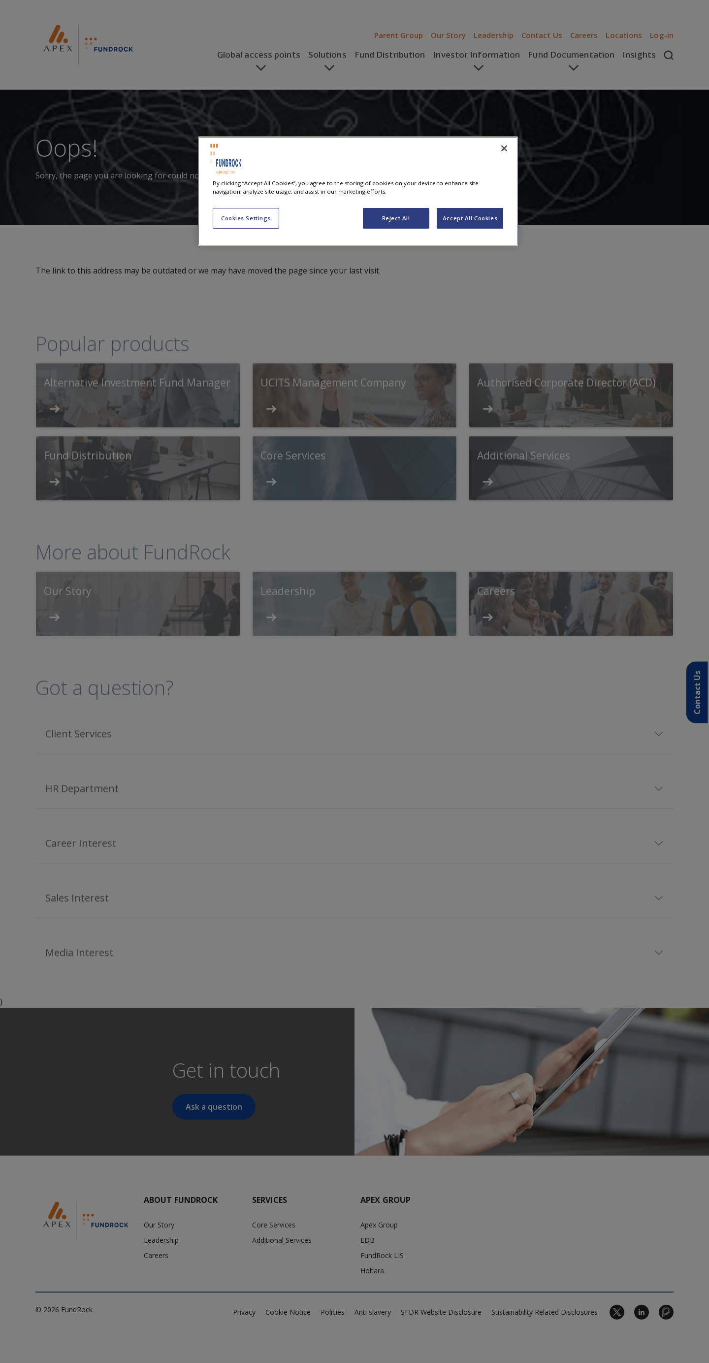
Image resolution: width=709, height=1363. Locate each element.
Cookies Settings (246, 218)
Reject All (396, 218)
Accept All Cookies (470, 218)
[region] (358, 191)
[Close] (504, 148)
